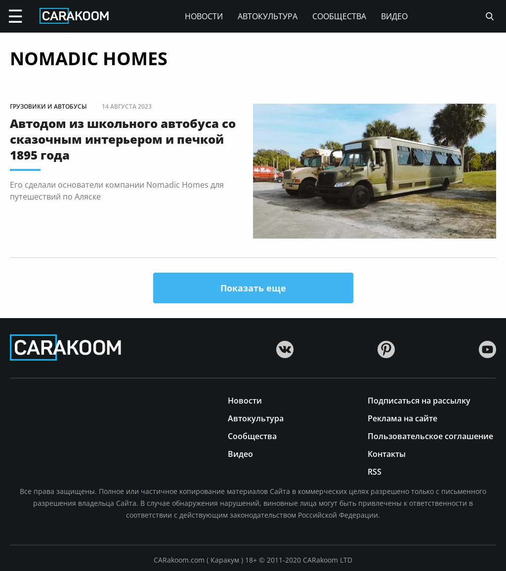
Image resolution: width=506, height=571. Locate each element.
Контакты (387, 453)
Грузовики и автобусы (48, 106)
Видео (394, 16)
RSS (374, 471)
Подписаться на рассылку (419, 400)
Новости (204, 16)
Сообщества (339, 16)
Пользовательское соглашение (430, 435)
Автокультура (267, 16)
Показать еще (253, 288)
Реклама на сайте (402, 417)
